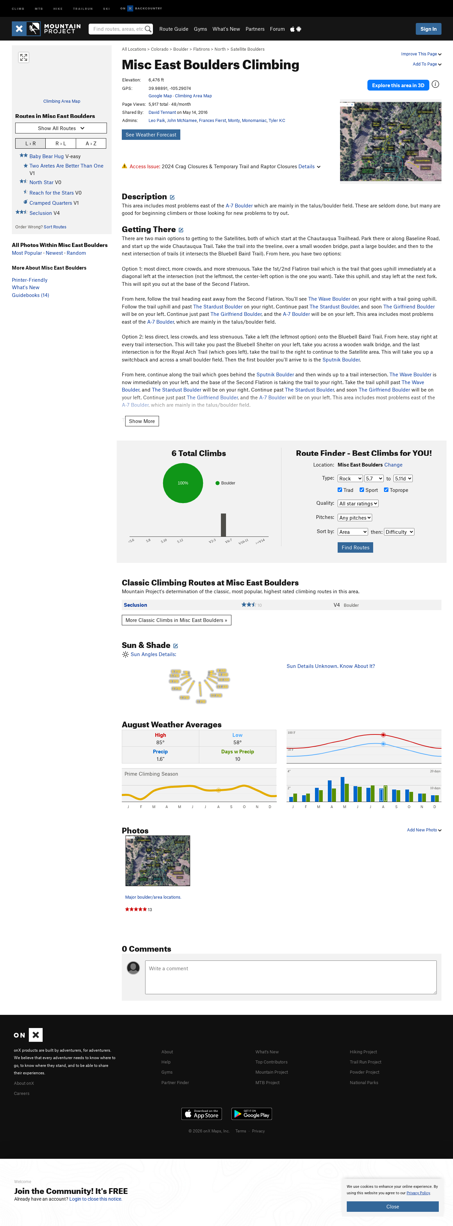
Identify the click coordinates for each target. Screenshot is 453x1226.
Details (309, 166)
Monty (234, 120)
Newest (54, 253)
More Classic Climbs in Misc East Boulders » (176, 610)
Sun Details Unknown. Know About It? (331, 656)
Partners (255, 29)
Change (393, 455)
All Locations (134, 49)
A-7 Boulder (239, 196)
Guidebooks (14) (30, 295)
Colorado (159, 49)
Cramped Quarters (50, 203)
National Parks (366, 1072)
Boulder (180, 49)
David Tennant (162, 112)
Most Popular (27, 253)
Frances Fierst (212, 120)
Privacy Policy (418, 1193)
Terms (240, 1120)
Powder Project (367, 1062)
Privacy (258, 1120)
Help (166, 1052)
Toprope (396, 480)
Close (392, 1206)
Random (76, 253)
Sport (369, 480)
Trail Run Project (368, 1052)
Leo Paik (157, 120)
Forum (277, 29)
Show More (142, 411)
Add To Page (427, 64)
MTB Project (269, 1072)
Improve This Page (421, 53)
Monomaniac (254, 120)
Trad (346, 480)
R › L (60, 143)
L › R (30, 143)
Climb (18, 8)
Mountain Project (275, 1062)
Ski (106, 8)
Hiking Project (366, 1042)
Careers (22, 1083)
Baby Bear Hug (46, 156)
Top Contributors (274, 1052)
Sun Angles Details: (199, 668)
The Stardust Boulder (218, 297)
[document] (393, 1197)
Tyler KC (277, 120)
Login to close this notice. (95, 1199)
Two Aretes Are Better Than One (66, 165)
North (220, 49)
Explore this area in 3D (398, 80)
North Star (41, 182)
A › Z (91, 143)
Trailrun (83, 8)
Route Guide (173, 29)
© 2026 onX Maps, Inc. (209, 1120)
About (168, 1042)
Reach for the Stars (51, 193)
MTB (39, 8)
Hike (58, 8)
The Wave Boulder (329, 289)
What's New (226, 29)
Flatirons (201, 49)
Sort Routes (55, 226)
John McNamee (182, 120)
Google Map (160, 95)
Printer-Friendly (29, 280)
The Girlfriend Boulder (409, 297)
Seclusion (40, 213)
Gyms (200, 29)
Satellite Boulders (247, 49)
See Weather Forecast (151, 134)
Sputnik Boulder (341, 350)
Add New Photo (424, 820)
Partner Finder (177, 1072)
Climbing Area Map (61, 101)
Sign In (429, 29)
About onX (26, 1073)
